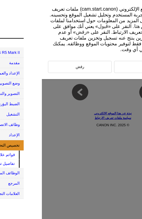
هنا (95, 26)
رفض (39, 32)
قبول (61, 26)
